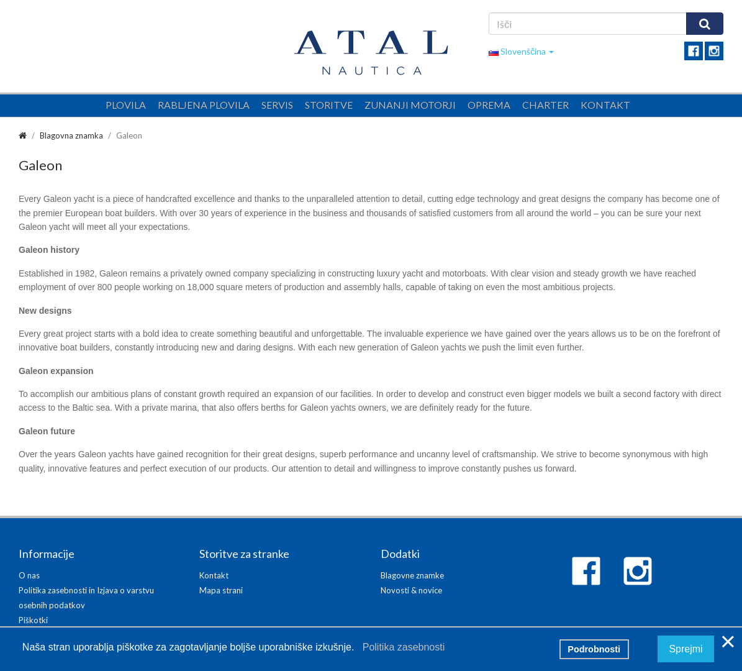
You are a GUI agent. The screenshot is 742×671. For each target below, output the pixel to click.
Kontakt (605, 105)
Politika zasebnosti (401, 647)
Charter (545, 105)
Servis (277, 105)
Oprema (489, 105)
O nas (29, 575)
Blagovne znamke (412, 575)
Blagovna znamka (71, 135)
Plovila (126, 105)
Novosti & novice (411, 590)
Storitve (329, 105)
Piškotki (33, 620)
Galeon (129, 135)
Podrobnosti (594, 649)
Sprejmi (685, 649)
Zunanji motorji (410, 105)
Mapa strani (221, 590)
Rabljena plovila (204, 105)
